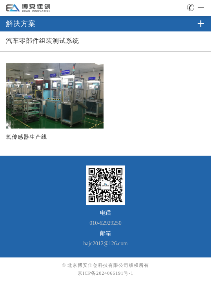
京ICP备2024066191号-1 (106, 273)
